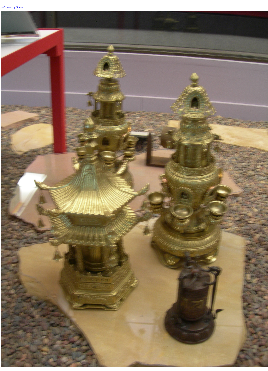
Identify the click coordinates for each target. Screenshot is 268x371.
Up (14, 7)
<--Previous (6, 7)
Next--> (19, 7)
